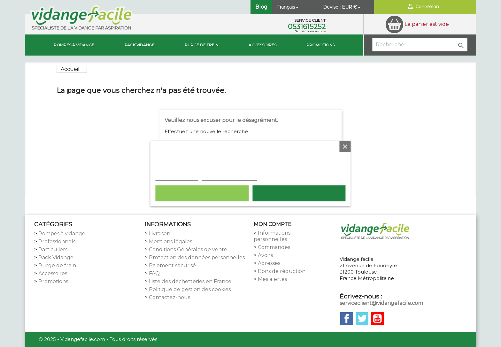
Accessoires (262, 44)
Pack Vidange (55, 257)
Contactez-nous (169, 297)
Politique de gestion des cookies (190, 289)
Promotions (320, 44)
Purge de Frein (201, 44)
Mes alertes (272, 279)
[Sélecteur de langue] (288, 7)
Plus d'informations (176, 177)
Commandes (274, 247)
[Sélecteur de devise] (352, 7)
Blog (261, 7)
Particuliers (52, 249)
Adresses (269, 263)
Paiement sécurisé (172, 265)
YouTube (377, 318)
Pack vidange (140, 44)
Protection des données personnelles (197, 257)
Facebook (346, 318)
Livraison (159, 233)
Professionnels (56, 241)
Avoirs (265, 255)
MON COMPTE (272, 224)
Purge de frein (57, 265)
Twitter (362, 318)
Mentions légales (170, 241)
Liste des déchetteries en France (190, 281)
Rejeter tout (202, 193)
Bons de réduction (281, 271)
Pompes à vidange (74, 44)
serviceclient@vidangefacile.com (381, 303)
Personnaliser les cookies (229, 177)
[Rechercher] (419, 44)
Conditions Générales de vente (188, 249)
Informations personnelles (272, 236)
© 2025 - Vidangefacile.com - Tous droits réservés (98, 339)
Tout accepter (299, 193)
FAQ (154, 273)
